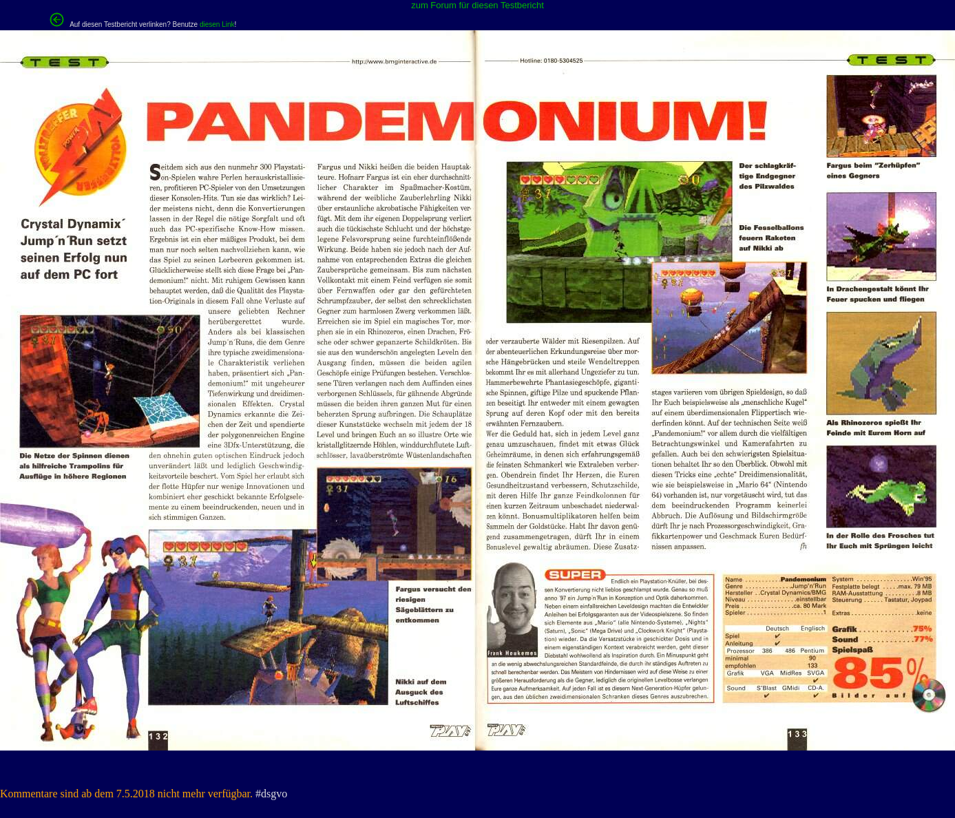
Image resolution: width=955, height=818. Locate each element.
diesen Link (217, 24)
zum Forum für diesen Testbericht (477, 5)
